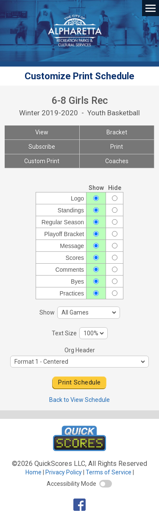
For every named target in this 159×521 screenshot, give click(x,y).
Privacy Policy (63, 472)
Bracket (116, 132)
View (41, 132)
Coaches (116, 161)
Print (116, 146)
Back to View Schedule (79, 399)
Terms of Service (108, 472)
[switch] (105, 484)
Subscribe (41, 146)
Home (33, 472)
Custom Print (41, 161)
